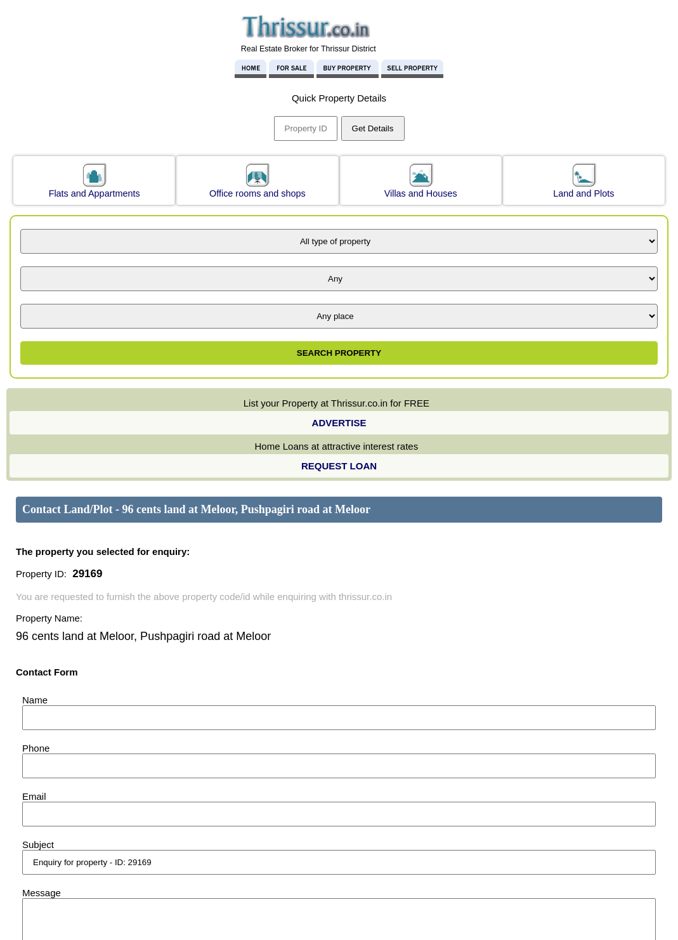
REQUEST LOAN (339, 465)
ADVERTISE (339, 422)
